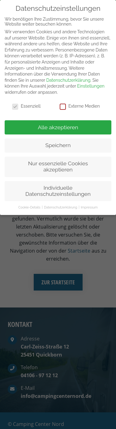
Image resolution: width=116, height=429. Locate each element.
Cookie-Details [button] (29, 201)
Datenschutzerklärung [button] (61, 201)
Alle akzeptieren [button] (58, 121)
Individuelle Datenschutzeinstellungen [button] (58, 185)
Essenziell (26, 99)
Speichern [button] (58, 139)
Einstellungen (90, 79)
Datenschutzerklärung (68, 74)
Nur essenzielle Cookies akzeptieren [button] (58, 160)
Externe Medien (80, 99)
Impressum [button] (89, 201)
